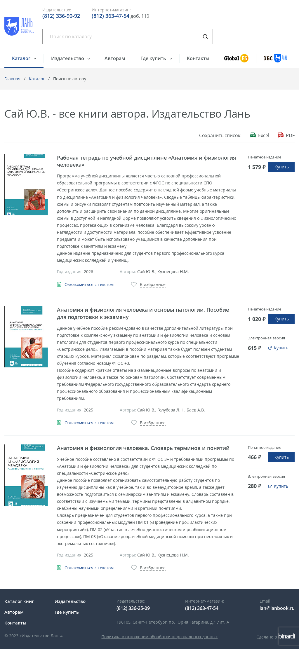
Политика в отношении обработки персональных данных (159, 636)
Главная (12, 78)
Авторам (115, 58)
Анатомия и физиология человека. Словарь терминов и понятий (143, 447)
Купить (281, 167)
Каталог (22, 58)
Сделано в (275, 637)
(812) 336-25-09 (133, 608)
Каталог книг (19, 601)
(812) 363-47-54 (110, 15)
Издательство (68, 58)
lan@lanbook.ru (277, 608)
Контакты (198, 58)
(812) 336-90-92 (61, 15)
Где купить (153, 58)
